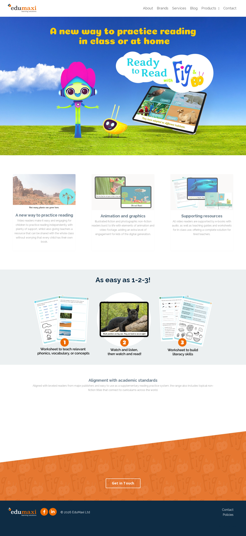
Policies (228, 515)
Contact (229, 8)
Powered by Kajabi (226, 526)
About (148, 8)
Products (210, 8)
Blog (194, 8)
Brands (162, 8)
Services (179, 8)
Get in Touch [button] (123, 483)
